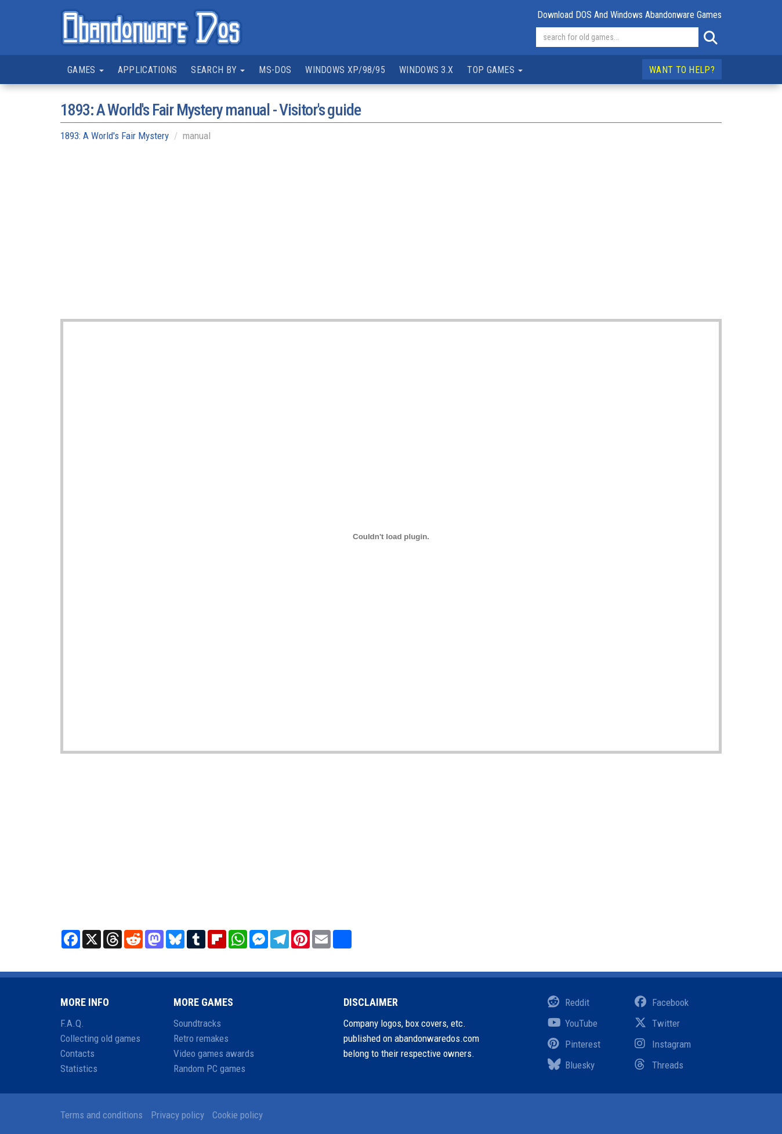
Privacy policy (177, 1115)
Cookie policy (237, 1115)
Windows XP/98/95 (345, 69)
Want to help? (682, 69)
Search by (218, 69)
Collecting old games (100, 1038)
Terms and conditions (101, 1115)
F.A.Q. (72, 1023)
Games (85, 69)
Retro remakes (201, 1038)
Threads (659, 1065)
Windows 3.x (426, 69)
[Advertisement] (391, 238)
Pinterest (574, 1044)
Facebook (662, 1002)
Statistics (78, 1068)
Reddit (568, 1002)
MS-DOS (275, 69)
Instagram (663, 1044)
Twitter (657, 1023)
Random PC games (209, 1068)
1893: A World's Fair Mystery (114, 135)
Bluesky (571, 1065)
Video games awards (213, 1053)
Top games (495, 69)
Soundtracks (197, 1023)
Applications (148, 69)
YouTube (573, 1023)
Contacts (77, 1053)
